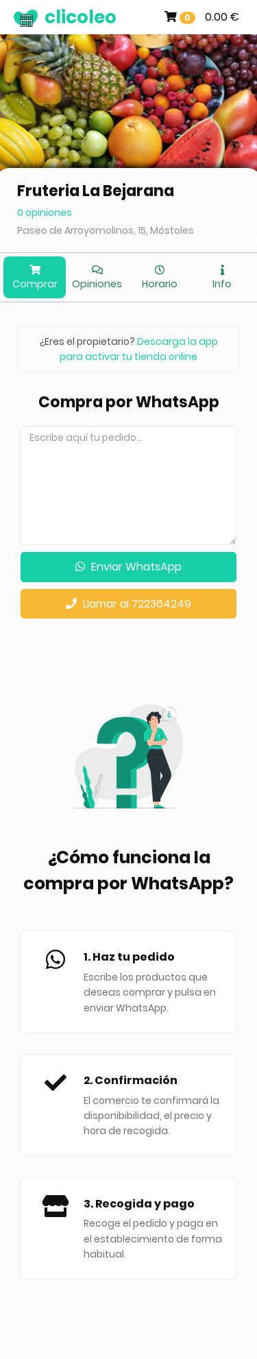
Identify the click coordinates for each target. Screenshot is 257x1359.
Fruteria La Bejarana (95, 191)
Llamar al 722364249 (128, 604)
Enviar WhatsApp (128, 567)
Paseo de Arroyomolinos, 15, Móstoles (105, 230)
